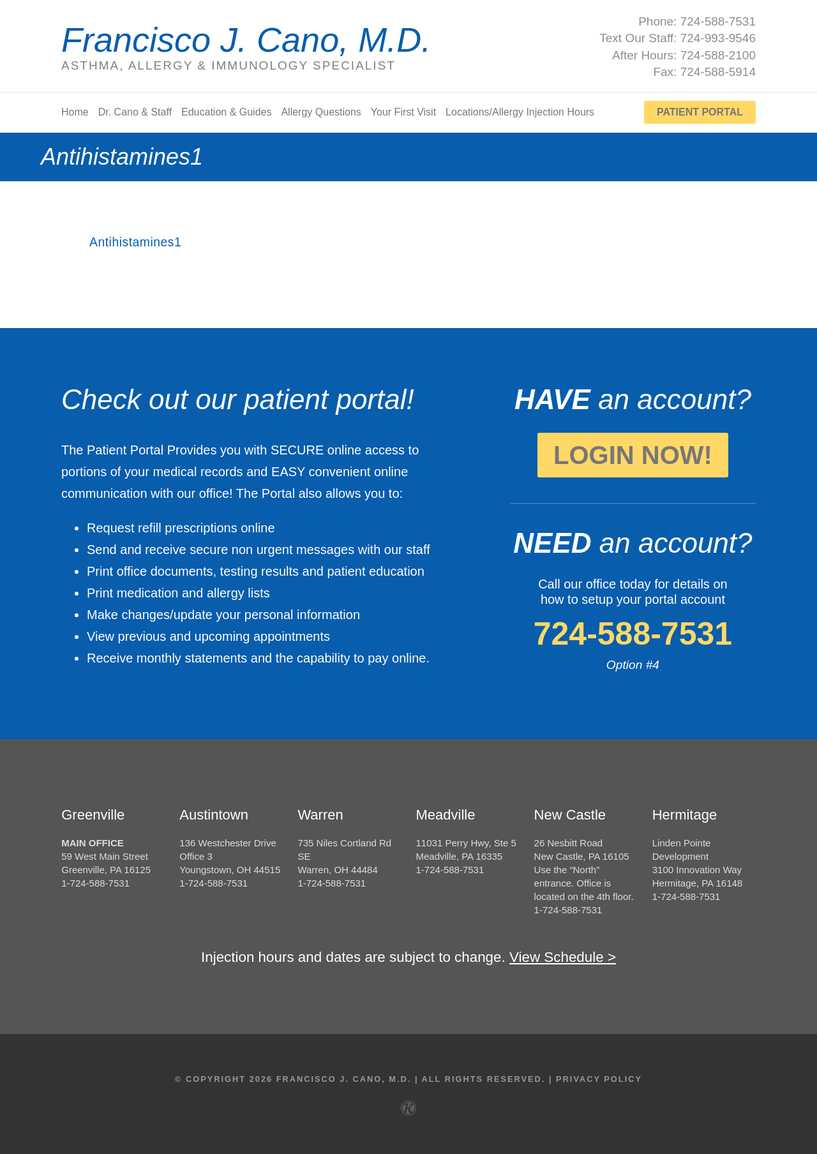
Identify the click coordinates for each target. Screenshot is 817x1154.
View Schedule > (562, 957)
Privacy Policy (599, 1078)
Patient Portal (700, 112)
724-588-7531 (633, 634)
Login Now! (632, 455)
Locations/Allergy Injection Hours (520, 112)
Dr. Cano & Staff (135, 112)
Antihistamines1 (136, 242)
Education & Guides (226, 112)
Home (75, 112)
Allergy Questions (321, 112)
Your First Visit (403, 112)
